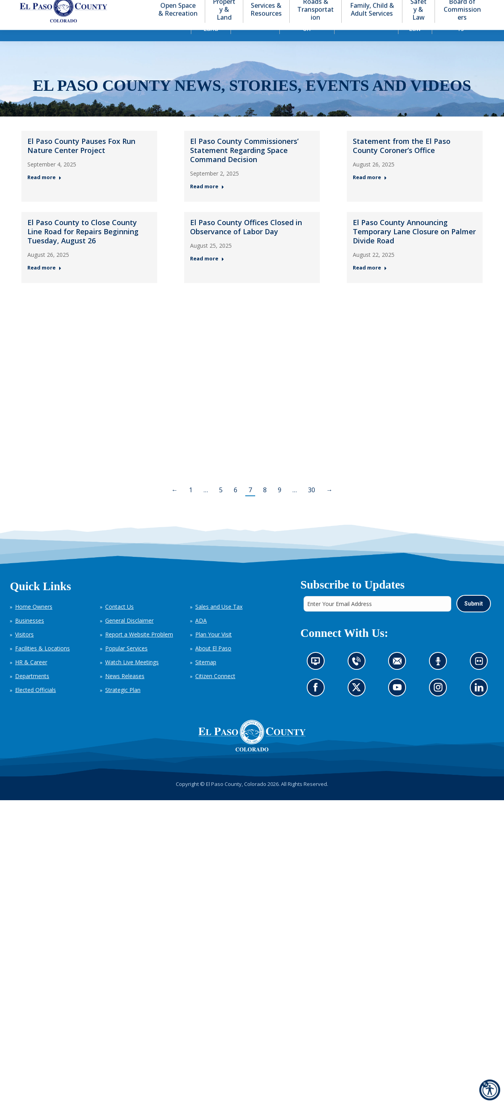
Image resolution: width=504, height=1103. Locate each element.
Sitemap (205, 676)
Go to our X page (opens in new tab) (358, 703)
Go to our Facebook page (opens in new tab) (317, 703)
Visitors (24, 648)
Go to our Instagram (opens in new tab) (440, 703)
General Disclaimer (129, 634)
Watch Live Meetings (132, 676)
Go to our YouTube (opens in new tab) (399, 703)
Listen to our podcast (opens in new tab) (440, 677)
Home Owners (33, 621)
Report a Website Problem (139, 648)
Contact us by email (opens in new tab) (399, 677)
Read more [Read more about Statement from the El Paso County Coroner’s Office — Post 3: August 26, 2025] (370, 191)
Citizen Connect (215, 690)
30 (311, 504)
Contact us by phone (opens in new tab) (358, 677)
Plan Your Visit (213, 648)
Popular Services (126, 662)
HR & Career (31, 676)
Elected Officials (35, 704)
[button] (453, 7)
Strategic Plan (122, 704)
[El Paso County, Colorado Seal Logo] (252, 750)
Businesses (29, 634)
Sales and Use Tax (218, 621)
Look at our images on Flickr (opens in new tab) (481, 677)
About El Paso (213, 662)
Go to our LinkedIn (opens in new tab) (481, 703)
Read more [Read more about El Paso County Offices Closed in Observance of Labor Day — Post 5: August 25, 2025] (207, 273)
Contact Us (119, 621)
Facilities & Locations (42, 662)
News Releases (124, 690)
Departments (32, 690)
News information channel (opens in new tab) (317, 677)
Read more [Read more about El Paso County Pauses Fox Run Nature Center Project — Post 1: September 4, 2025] (44, 191)
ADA (201, 634)
